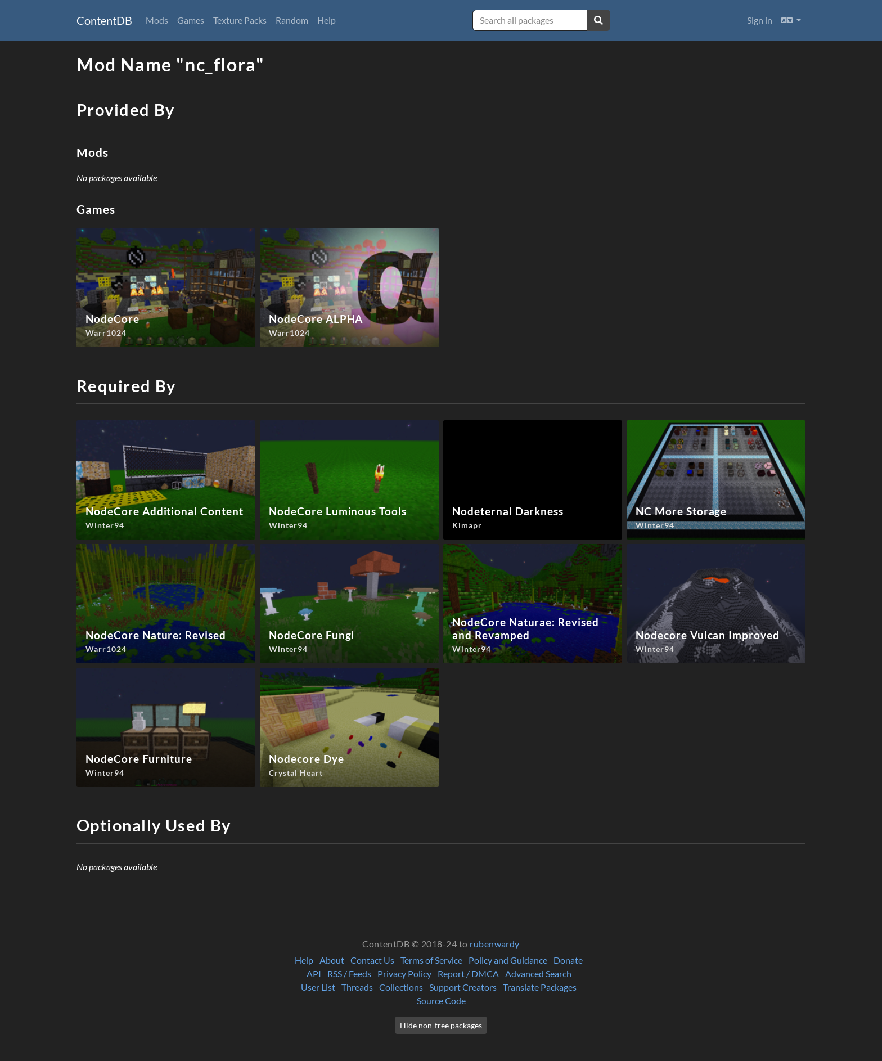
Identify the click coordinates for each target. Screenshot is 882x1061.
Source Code (441, 1000)
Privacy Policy (404, 973)
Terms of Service (431, 960)
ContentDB (104, 20)
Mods (157, 20)
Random (292, 20)
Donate (568, 960)
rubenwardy (495, 943)
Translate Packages (540, 987)
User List (318, 987)
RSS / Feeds (349, 973)
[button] (791, 20)
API (314, 973)
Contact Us (372, 960)
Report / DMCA (468, 973)
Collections (401, 987)
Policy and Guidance (508, 960)
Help (326, 20)
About (332, 960)
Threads (357, 987)
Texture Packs (240, 20)
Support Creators (463, 987)
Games (190, 20)
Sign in (759, 20)
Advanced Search (538, 973)
